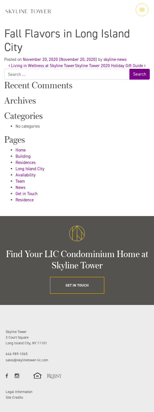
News (20, 187)
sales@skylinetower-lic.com (27, 360)
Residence (25, 200)
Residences (26, 162)
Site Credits (14, 397)
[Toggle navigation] (142, 9)
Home (21, 150)
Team (20, 181)
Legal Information (19, 391)
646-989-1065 (17, 353)
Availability (26, 175)
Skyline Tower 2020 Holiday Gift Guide (110, 66)
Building (23, 156)
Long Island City (30, 169)
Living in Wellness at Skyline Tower (41, 66)
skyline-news (115, 59)
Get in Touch (27, 194)
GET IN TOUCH (77, 285)
